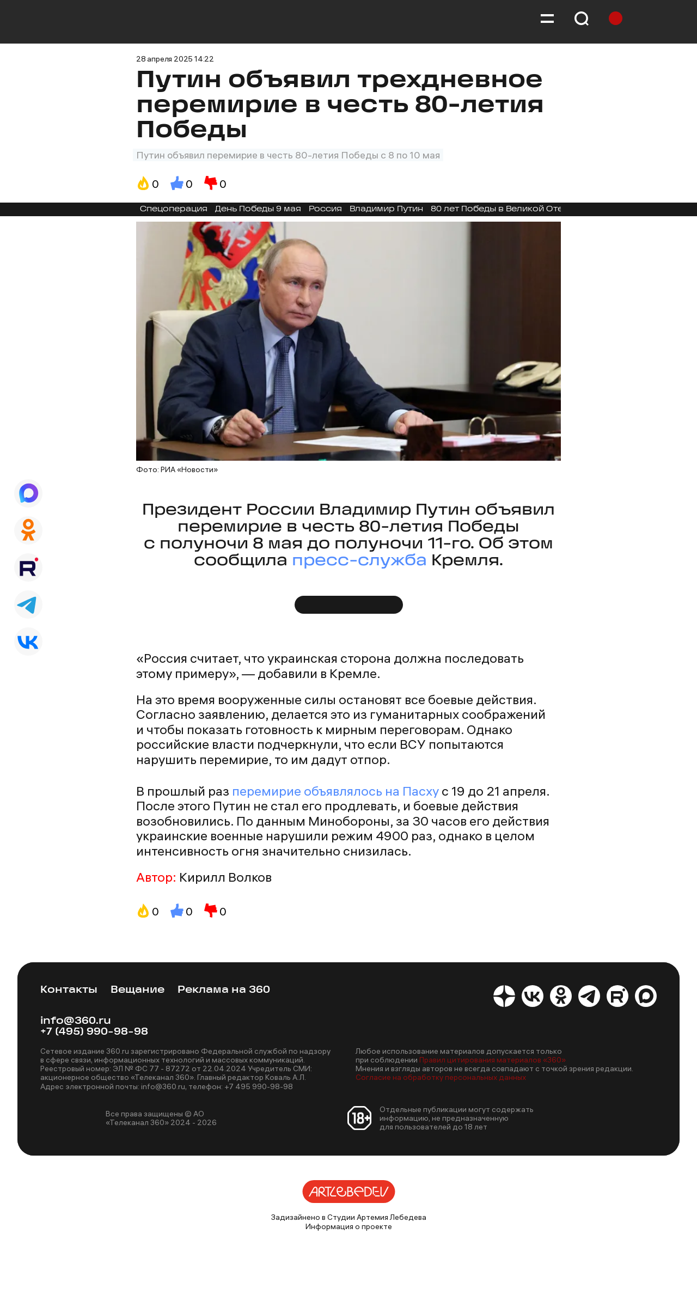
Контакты (68, 990)
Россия (325, 209)
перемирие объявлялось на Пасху (335, 791)
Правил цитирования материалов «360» (492, 1060)
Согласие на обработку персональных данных (441, 1077)
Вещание (137, 990)
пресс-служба (359, 561)
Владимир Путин (386, 209)
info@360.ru (75, 1021)
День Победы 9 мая (258, 209)
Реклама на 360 (224, 990)
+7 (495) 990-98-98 (94, 1032)
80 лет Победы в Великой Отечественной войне (538, 209)
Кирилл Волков (225, 877)
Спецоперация (173, 209)
